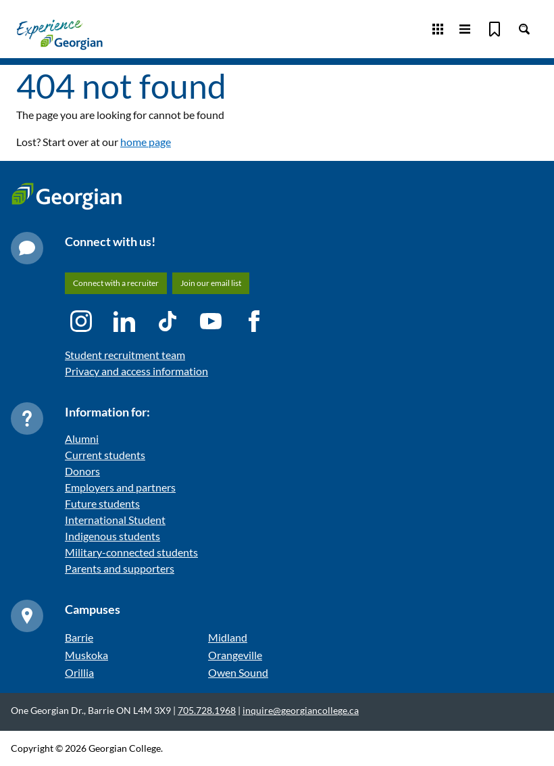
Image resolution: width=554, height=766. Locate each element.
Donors (82, 470)
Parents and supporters (119, 568)
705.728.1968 (207, 710)
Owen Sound (238, 672)
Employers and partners (120, 487)
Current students (105, 454)
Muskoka (86, 654)
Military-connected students (131, 552)
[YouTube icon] (211, 321)
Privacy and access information (136, 370)
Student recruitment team (125, 354)
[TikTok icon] (167, 321)
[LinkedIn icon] (124, 321)
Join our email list (210, 283)
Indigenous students (112, 535)
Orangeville (235, 654)
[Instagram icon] (81, 321)
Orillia (79, 672)
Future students (102, 503)
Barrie (79, 637)
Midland (227, 637)
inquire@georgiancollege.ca (301, 710)
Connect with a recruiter (116, 283)
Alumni (82, 438)
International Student (115, 519)
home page (145, 141)
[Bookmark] (494, 29)
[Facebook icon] (254, 321)
